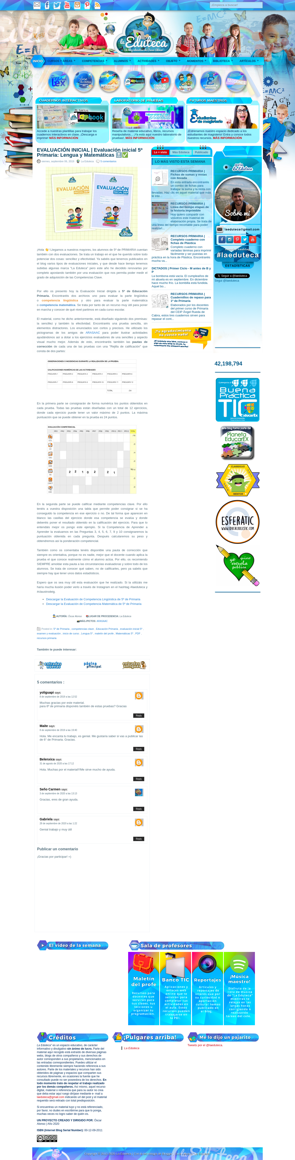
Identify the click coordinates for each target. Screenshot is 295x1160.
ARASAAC (93, 332)
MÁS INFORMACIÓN (63, 138)
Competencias (96, 59)
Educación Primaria (107, 628)
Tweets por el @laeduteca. (205, 1045)
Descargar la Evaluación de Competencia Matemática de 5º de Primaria (94, 604)
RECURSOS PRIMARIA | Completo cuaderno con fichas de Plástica (188, 239)
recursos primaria (46, 638)
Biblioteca (224, 59)
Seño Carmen (50, 789)
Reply (139, 715)
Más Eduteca (180, 152)
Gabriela (46, 819)
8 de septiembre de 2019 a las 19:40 (58, 730)
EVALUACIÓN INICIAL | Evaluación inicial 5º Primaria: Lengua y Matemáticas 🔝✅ (89, 152)
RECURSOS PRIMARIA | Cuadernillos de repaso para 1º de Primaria (191, 297)
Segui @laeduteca (227, 280)
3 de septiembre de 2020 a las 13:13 (58, 793)
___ (38, 61)
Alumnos (124, 59)
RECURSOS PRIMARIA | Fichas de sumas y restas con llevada (189, 174)
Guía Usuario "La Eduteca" (193, 1153)
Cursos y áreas (62, 59)
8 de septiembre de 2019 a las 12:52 (58, 696)
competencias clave (83, 628)
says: (58, 692)
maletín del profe (104, 633)
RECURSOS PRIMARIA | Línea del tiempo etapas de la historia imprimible (190, 207)
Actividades (150, 59)
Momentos (198, 59)
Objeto (174, 59)
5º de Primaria (61, 628)
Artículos (250, 59)
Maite (44, 726)
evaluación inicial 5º (131, 628)
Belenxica (48, 759)
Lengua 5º (87, 633)
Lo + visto (160, 152)
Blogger (167, 1153)
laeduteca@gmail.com (50, 1097)
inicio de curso (71, 633)
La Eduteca (131, 1048)
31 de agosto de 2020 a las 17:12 (57, 763)
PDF (138, 633)
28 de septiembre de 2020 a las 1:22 (58, 823)
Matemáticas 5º (125, 633)
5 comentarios (108, 161)
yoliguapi (47, 692)
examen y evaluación (49, 633)
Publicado (201, 152)
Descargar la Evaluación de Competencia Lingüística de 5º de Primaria (93, 599)
